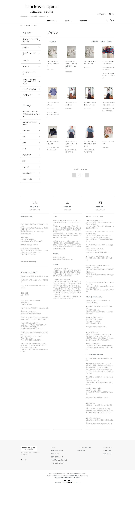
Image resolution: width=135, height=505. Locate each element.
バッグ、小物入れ (29, 93)
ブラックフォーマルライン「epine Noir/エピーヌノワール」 (29, 120)
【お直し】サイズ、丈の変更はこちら (29, 42)
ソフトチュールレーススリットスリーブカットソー (71, 144)
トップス (29, 25)
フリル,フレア (27, 168)
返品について (65, 472)
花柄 (24, 148)
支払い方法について (67, 475)
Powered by (67, 500)
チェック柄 (26, 181)
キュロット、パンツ (29, 77)
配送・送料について (67, 469)
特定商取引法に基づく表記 (68, 479)
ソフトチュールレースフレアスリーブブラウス (90, 144)
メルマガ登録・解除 (91, 466)
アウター (25, 51)
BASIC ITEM (27, 141)
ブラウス (36, 25)
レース (25, 161)
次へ (85, 174)
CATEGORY (50, 21)
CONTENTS (83, 21)
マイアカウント (101, 14)
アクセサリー (27, 99)
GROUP (67, 21)
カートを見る (109, 469)
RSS (86, 469)
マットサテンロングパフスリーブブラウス (53, 64)
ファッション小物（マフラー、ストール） (29, 86)
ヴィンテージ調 (28, 198)
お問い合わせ (109, 472)
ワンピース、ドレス (29, 58)
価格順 (103, 41)
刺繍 (24, 175)
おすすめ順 (95, 41)
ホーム (22, 25)
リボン (25, 155)
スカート (25, 70)
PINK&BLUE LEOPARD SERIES (29, 133)
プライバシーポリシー (67, 482)
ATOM (90, 469)
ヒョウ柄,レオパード (29, 189)
